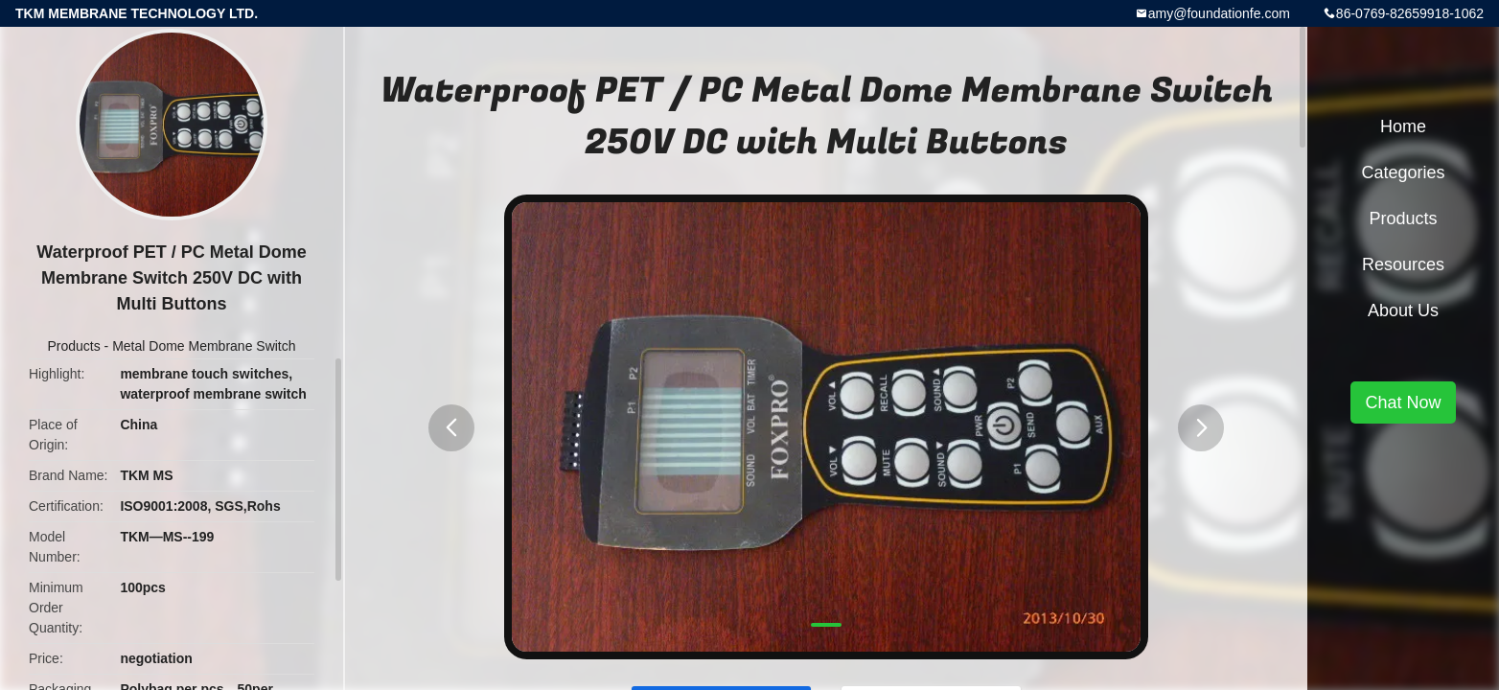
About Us (1403, 310)
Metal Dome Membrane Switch (203, 346)
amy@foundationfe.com (1219, 13)
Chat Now (1403, 402)
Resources (1403, 264)
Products (73, 346)
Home (1403, 126)
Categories (1402, 172)
